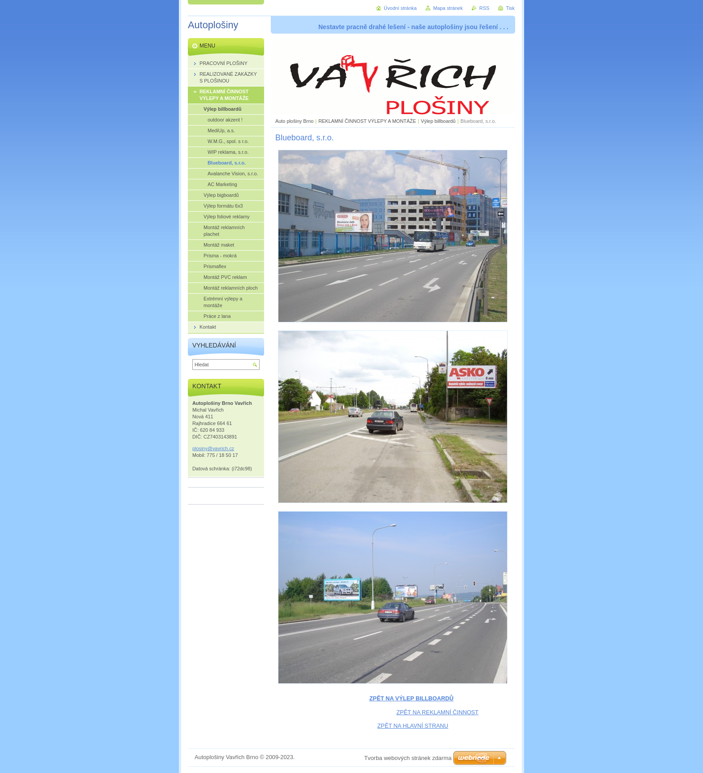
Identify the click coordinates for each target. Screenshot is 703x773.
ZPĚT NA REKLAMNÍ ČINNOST (437, 712)
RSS (484, 8)
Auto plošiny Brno (294, 121)
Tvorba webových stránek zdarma (407, 758)
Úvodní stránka (400, 8)
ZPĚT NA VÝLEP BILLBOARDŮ (411, 698)
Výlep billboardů (438, 121)
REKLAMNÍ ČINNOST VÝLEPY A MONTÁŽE (367, 121)
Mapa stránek (448, 8)
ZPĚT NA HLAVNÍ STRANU (413, 725)
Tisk (510, 8)
